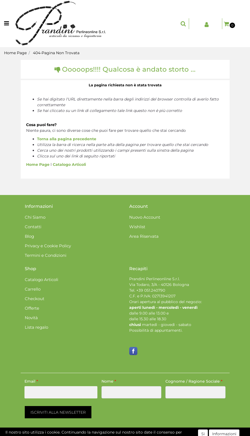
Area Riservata (144, 236)
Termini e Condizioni (45, 255)
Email (31, 381)
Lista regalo (36, 327)
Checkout (34, 298)
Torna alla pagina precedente (66, 138)
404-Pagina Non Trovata (56, 52)
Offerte (32, 308)
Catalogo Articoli (69, 164)
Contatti (33, 226)
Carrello (33, 289)
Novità (31, 317)
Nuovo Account (144, 217)
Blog (29, 236)
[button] (183, 23)
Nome (108, 381)
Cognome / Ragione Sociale (194, 381)
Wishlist (137, 226)
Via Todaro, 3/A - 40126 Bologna (159, 284)
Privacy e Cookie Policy (48, 245)
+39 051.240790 (150, 290)
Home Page (15, 52)
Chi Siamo (35, 217)
